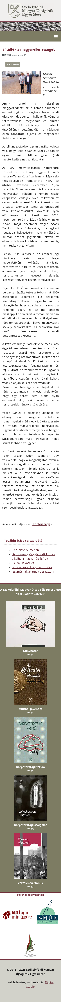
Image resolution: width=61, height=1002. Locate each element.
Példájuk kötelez (23, 563)
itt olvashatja (41, 524)
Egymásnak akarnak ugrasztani (33, 571)
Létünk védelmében (25, 550)
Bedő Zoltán (13, 64)
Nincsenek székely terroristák (32, 567)
